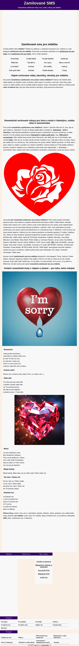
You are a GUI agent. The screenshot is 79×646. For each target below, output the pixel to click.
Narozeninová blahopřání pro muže (43, 641)
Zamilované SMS (39, 3)
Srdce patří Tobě (14, 70)
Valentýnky (57, 130)
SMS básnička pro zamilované (42, 636)
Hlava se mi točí (64, 62)
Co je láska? (14, 66)
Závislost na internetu (43, 561)
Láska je (64, 66)
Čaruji (64, 70)
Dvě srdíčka (48, 66)
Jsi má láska (14, 59)
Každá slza (64, 59)
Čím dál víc (31, 62)
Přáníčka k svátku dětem (27, 642)
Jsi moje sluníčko (47, 59)
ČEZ (52, 242)
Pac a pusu (47, 62)
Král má (31, 66)
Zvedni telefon (31, 59)
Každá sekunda (48, 70)
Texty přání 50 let (44, 570)
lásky (11, 140)
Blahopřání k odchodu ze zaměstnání (43, 566)
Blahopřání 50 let (43, 574)
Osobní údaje (45, 645)
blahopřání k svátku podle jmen (43, 135)
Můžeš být (14, 62)
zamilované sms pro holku (21, 54)
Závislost (31, 70)
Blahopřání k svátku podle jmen (59, 636)
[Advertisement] (39, 25)
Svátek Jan (43, 577)
